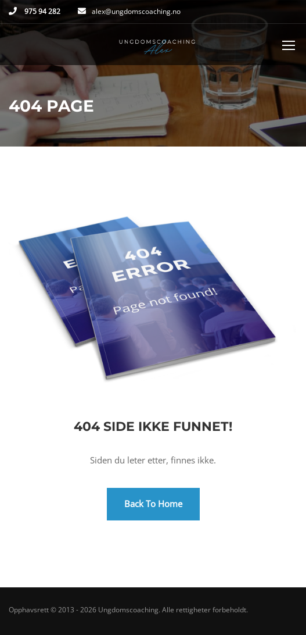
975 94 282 (41, 11)
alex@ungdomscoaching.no (136, 11)
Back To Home (153, 503)
